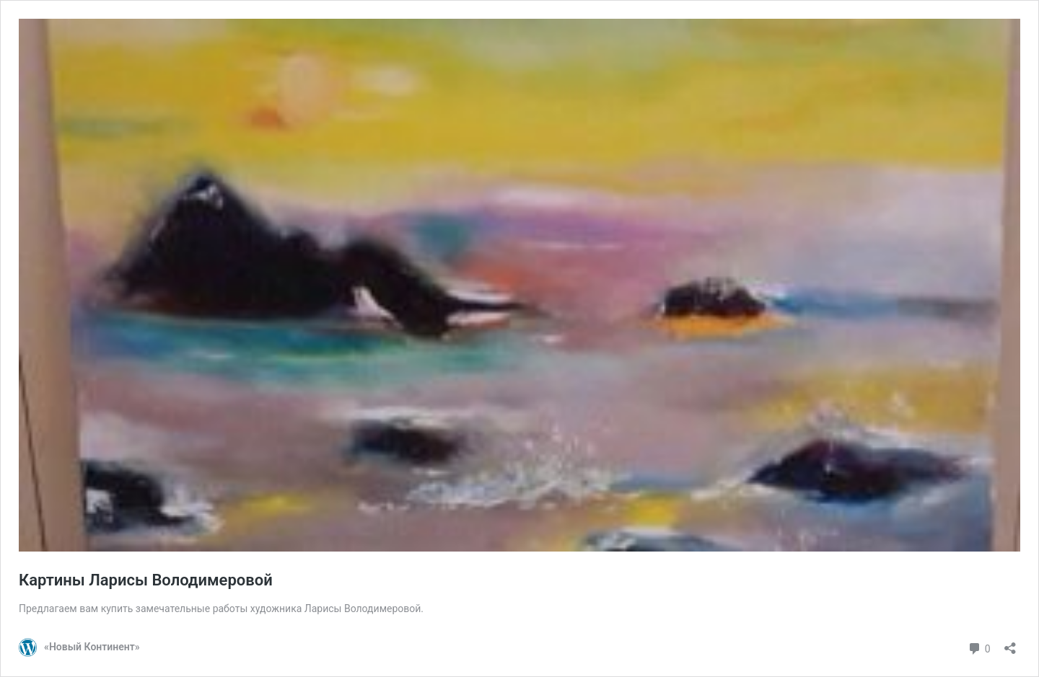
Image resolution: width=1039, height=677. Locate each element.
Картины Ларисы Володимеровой (146, 580)
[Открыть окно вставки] (1010, 643)
